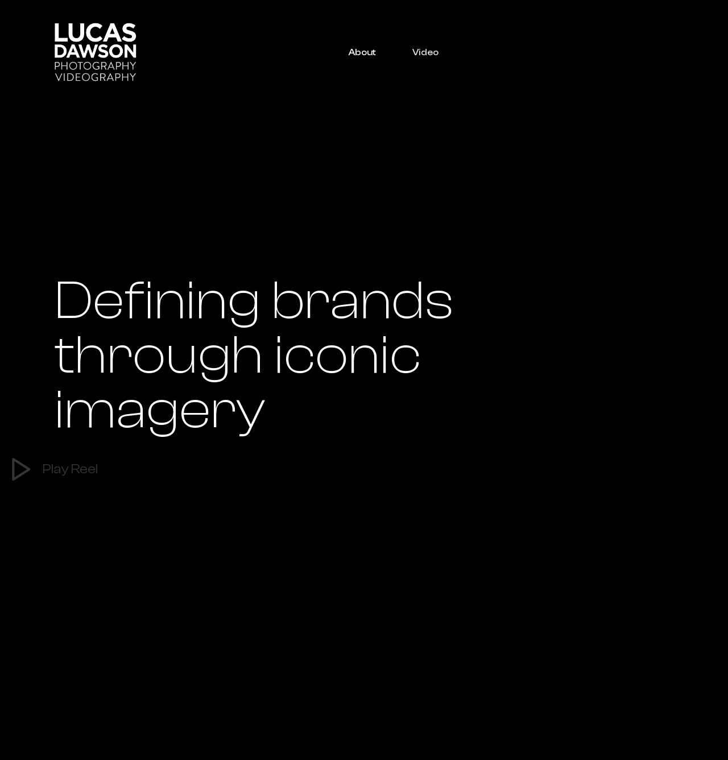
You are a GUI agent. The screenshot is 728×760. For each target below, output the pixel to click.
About (362, 52)
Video (425, 52)
